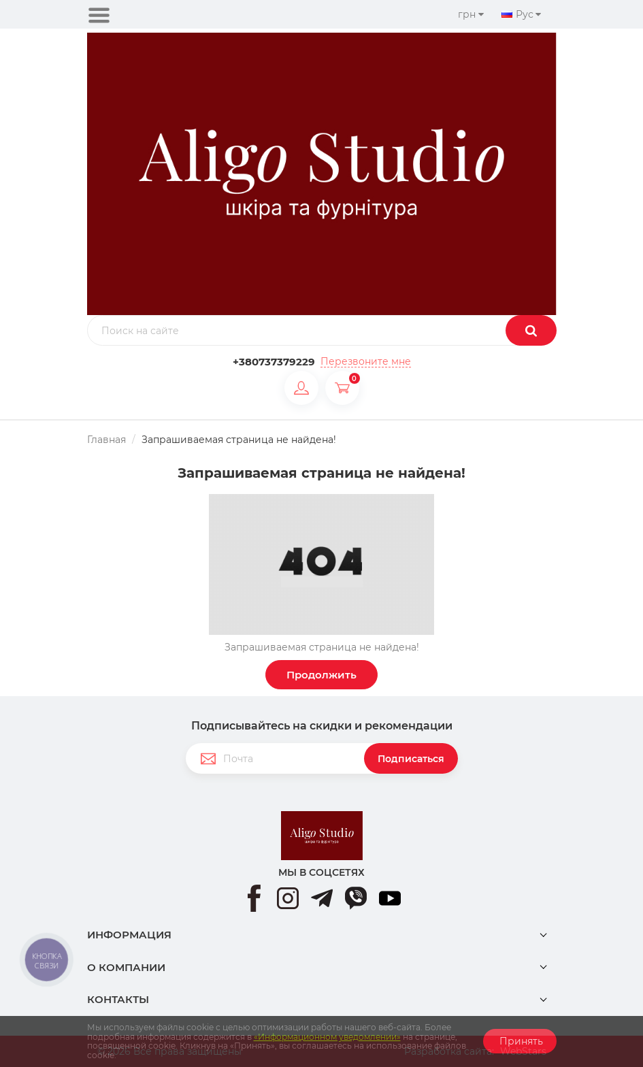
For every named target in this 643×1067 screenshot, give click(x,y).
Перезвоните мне (365, 361)
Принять (520, 1041)
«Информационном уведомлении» (327, 1037)
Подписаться (411, 759)
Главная (106, 439)
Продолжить (321, 674)
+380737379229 (274, 361)
